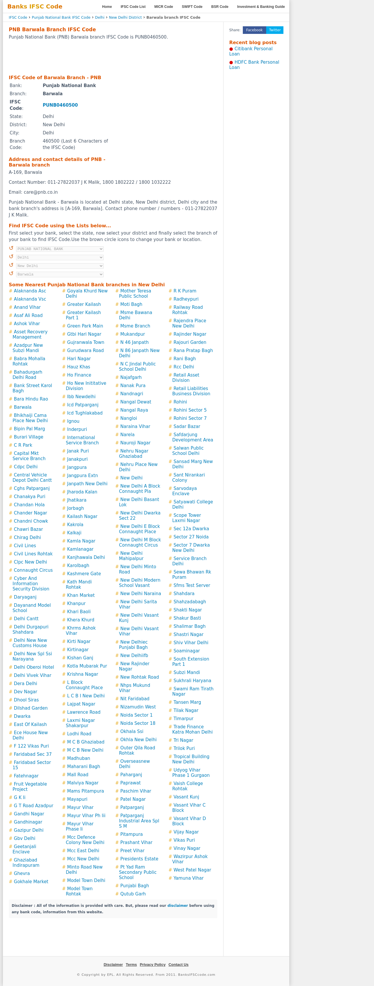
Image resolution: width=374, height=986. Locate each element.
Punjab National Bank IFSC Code (61, 17)
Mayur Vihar (80, 807)
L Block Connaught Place (84, 685)
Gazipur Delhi (29, 830)
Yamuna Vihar (189, 878)
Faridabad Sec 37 (33, 754)
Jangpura (77, 467)
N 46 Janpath (134, 342)
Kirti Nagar (79, 641)
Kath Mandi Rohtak (79, 584)
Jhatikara (76, 500)
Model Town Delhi (86, 880)
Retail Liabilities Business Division (191, 391)
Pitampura (131, 834)
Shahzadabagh (190, 601)
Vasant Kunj (186, 797)
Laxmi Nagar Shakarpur (80, 723)
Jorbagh (75, 508)
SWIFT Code (192, 7)
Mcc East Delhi (83, 850)
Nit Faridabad (135, 698)
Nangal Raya (134, 410)
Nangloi (128, 418)
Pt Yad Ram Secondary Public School (138, 872)
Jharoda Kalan (82, 492)
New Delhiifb (134, 655)
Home (107, 7)
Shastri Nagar (188, 634)
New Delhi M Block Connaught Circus (140, 542)
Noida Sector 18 (137, 723)
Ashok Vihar (27, 323)
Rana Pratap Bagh (193, 350)
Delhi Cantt (26, 618)
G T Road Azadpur (33, 805)
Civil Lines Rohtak (33, 554)
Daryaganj (25, 597)
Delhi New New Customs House (30, 643)
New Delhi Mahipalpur (131, 556)
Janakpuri (77, 459)
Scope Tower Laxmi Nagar (186, 518)
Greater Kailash (84, 304)
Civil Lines (25, 545)
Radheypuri (186, 299)
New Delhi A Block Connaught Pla (139, 489)
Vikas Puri (184, 840)
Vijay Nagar (186, 832)
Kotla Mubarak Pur (87, 666)
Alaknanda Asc (30, 291)
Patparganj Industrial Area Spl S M (139, 821)
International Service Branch (82, 440)
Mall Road (78, 774)
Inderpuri (77, 429)
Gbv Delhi (24, 838)
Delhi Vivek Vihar (32, 675)
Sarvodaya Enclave (184, 491)
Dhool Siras (26, 700)
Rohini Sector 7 (190, 418)
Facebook (254, 30)
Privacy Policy (153, 964)
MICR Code (163, 7)
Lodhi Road (79, 734)
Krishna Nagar (82, 674)
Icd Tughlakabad (85, 413)
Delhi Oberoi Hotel (34, 667)
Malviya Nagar (82, 783)
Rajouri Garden (190, 342)
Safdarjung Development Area (192, 437)
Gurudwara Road (85, 350)
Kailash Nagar (82, 516)
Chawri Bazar (28, 529)
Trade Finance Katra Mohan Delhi (192, 729)
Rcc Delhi (184, 367)
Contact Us (179, 964)
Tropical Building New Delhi (190, 759)
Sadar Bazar (187, 426)
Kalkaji (74, 533)
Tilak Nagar (186, 710)
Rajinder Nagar (190, 334)
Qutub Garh (133, 894)
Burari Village (29, 437)
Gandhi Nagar (29, 814)
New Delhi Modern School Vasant (139, 583)
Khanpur (76, 603)
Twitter (275, 30)
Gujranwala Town (85, 342)
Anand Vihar (27, 307)
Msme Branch (135, 326)
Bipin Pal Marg (29, 429)
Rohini (180, 402)
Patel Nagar (133, 799)
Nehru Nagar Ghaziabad (133, 453)
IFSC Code (18, 17)
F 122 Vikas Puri (31, 746)
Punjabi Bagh (134, 885)
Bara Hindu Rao (31, 399)
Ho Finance (79, 375)
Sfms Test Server (192, 585)
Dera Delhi (25, 683)
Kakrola (75, 524)
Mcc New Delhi (83, 859)
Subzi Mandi (187, 672)
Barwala (23, 407)
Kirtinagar (78, 649)
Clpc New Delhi (30, 562)
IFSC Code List (133, 7)
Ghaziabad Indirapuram (26, 862)
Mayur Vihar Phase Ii (80, 826)
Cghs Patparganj (32, 488)
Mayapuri (77, 799)
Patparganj (132, 807)
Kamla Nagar (81, 541)
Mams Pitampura (85, 791)
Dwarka (22, 716)
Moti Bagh (131, 304)
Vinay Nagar (187, 848)
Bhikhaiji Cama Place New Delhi (30, 418)
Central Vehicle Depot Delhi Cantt (32, 477)
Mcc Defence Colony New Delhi (85, 840)
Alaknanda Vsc (30, 299)
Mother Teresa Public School (135, 293)
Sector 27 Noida (191, 537)
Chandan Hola (29, 504)
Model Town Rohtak (79, 891)
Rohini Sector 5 (190, 410)
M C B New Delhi (85, 750)
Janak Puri (78, 451)
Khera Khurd (80, 620)
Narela (127, 434)
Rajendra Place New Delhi (189, 323)
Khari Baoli (79, 611)
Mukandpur (132, 334)
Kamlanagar (80, 549)
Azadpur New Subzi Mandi (28, 348)
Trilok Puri (184, 748)
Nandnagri (131, 393)
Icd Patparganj (82, 405)
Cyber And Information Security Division (31, 584)
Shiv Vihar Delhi (191, 642)
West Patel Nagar (192, 870)
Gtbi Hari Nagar (84, 334)
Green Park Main (85, 326)
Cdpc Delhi (26, 466)
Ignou (73, 421)
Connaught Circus (33, 570)
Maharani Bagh (83, 766)
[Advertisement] (113, 57)
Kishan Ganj (80, 658)
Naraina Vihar (135, 426)
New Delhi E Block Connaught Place (139, 529)
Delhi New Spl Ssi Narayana (32, 656)
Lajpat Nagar (81, 704)
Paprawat (130, 783)
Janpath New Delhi (87, 483)
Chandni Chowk (31, 521)
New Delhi (131, 478)
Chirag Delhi (27, 537)
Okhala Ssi (131, 731)
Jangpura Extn (82, 475)
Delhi (99, 17)
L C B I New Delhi (86, 696)
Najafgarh (131, 377)
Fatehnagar (26, 776)
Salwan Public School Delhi (188, 451)
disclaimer (177, 906)
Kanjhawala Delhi (86, 557)
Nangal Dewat (135, 402)
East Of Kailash (30, 724)
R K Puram (185, 291)
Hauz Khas (78, 367)
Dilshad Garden (31, 708)
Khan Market (81, 595)
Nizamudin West (138, 707)
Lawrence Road (84, 712)
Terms (131, 964)
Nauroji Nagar (135, 443)
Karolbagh (78, 565)
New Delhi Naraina (140, 593)
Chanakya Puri (29, 496)
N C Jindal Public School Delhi (137, 366)
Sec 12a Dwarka (191, 528)
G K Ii (20, 797)
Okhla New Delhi (138, 739)
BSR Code (219, 7)
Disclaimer (113, 964)
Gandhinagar (28, 822)
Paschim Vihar (135, 791)
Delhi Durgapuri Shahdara (31, 629)
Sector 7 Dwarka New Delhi (191, 548)
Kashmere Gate (84, 573)
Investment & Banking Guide (261, 7)
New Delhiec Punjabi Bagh (133, 645)
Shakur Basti (187, 618)
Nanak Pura (133, 385)
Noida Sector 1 (136, 715)
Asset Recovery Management (30, 334)
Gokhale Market (31, 881)
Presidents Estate (139, 859)
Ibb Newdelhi (81, 396)
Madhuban (78, 758)
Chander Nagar (30, 513)
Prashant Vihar (136, 842)
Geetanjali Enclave (24, 849)
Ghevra (22, 873)
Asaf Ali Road (28, 315)
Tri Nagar (183, 740)
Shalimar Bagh (190, 626)
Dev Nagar (25, 691)
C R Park (23, 445)
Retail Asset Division (185, 377)
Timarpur (183, 718)
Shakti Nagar (188, 610)
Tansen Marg (187, 702)
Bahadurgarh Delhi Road (27, 375)
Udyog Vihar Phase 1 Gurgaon (190, 772)
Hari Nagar (79, 358)
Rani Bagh (185, 358)
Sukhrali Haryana (192, 680)
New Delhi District (125, 17)
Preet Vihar (132, 850)
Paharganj (131, 774)
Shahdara (184, 593)
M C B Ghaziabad (86, 742)
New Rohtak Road (139, 677)
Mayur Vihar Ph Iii (86, 815)
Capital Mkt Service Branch (29, 456)
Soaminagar (187, 651)
